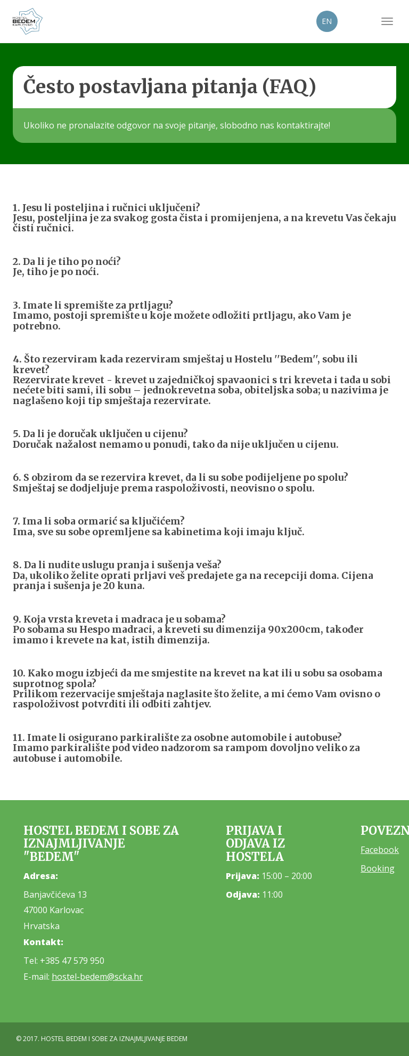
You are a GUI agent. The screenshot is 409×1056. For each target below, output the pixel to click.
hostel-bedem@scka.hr (97, 976)
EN (327, 21)
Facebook (380, 850)
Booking (378, 868)
